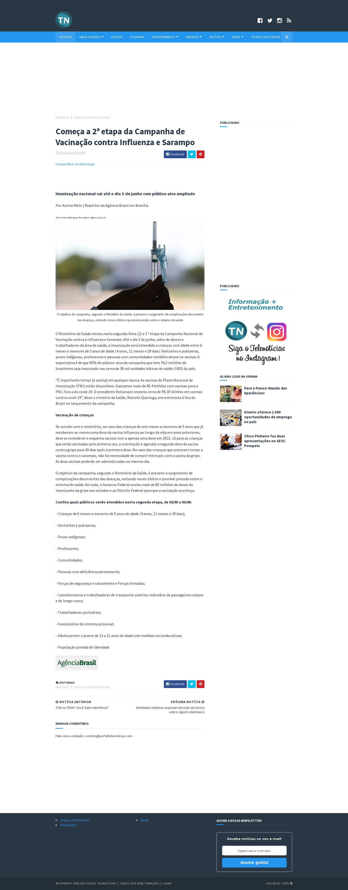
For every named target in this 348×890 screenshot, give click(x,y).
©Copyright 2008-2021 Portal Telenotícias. (86, 883)
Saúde (237, 37)
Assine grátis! (254, 862)
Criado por (128, 883)
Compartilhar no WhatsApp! (75, 164)
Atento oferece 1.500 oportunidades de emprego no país (268, 417)
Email (144, 820)
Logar (166, 883)
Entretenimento (165, 37)
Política (216, 37)
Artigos (116, 37)
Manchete (63, 117)
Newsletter (68, 825)
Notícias (65, 37)
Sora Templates (148, 883)
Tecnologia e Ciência (265, 37)
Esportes (194, 37)
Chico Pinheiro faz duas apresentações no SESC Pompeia (265, 441)
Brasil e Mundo (91, 37)
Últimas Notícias (98, 117)
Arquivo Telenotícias (75, 820)
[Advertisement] (174, 81)
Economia (137, 37)
